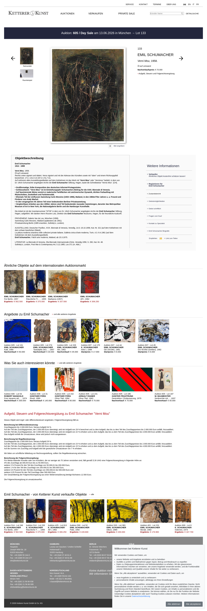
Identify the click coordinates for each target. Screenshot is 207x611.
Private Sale (126, 13)
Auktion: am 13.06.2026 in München (96, 33)
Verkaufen (95, 13)
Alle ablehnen (174, 604)
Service (130, 4)
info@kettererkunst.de (19, 561)
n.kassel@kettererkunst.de (61, 581)
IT (193, 4)
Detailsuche (192, 14)
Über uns (171, 4)
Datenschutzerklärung (141, 596)
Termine (157, 4)
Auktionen (67, 13)
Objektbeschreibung (29, 158)
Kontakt (143, 4)
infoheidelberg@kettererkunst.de (23, 587)
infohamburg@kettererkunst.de (62, 561)
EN (189, 4)
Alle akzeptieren (193, 604)
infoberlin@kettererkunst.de (100, 561)
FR (197, 4)
